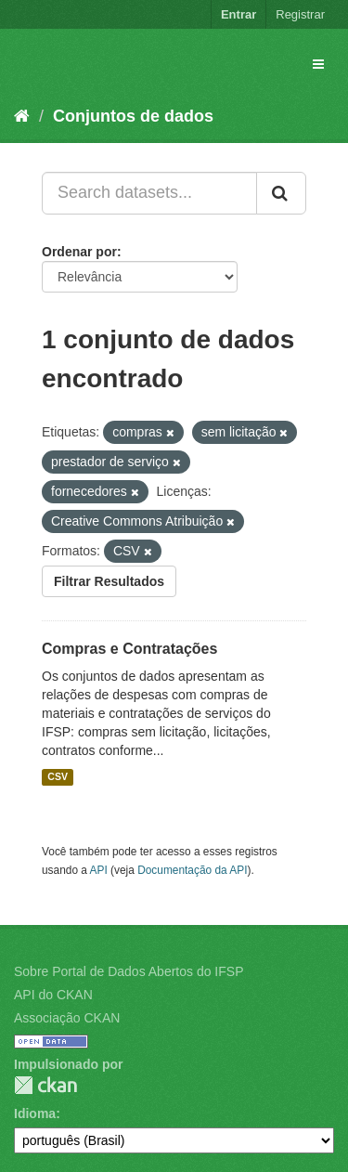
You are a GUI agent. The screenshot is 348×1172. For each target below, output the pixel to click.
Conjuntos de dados (133, 116)
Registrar (300, 14)
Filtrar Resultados (109, 581)
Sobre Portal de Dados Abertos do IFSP (128, 971)
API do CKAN (53, 994)
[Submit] (281, 193)
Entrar (238, 14)
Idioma (35, 1113)
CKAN (45, 1085)
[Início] (22, 116)
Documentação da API (192, 870)
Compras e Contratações (129, 649)
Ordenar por (79, 251)
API (99, 870)
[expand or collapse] (318, 64)
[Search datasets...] (149, 193)
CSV (57, 777)
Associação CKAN (67, 1017)
